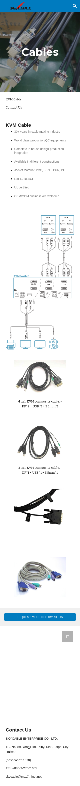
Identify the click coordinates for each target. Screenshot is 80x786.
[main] (40, 52)
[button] (5, 6)
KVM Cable (14, 99)
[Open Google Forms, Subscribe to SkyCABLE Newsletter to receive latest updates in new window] (67, 636)
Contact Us (14, 107)
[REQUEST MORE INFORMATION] (40, 617)
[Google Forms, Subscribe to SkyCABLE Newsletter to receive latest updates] (40, 673)
